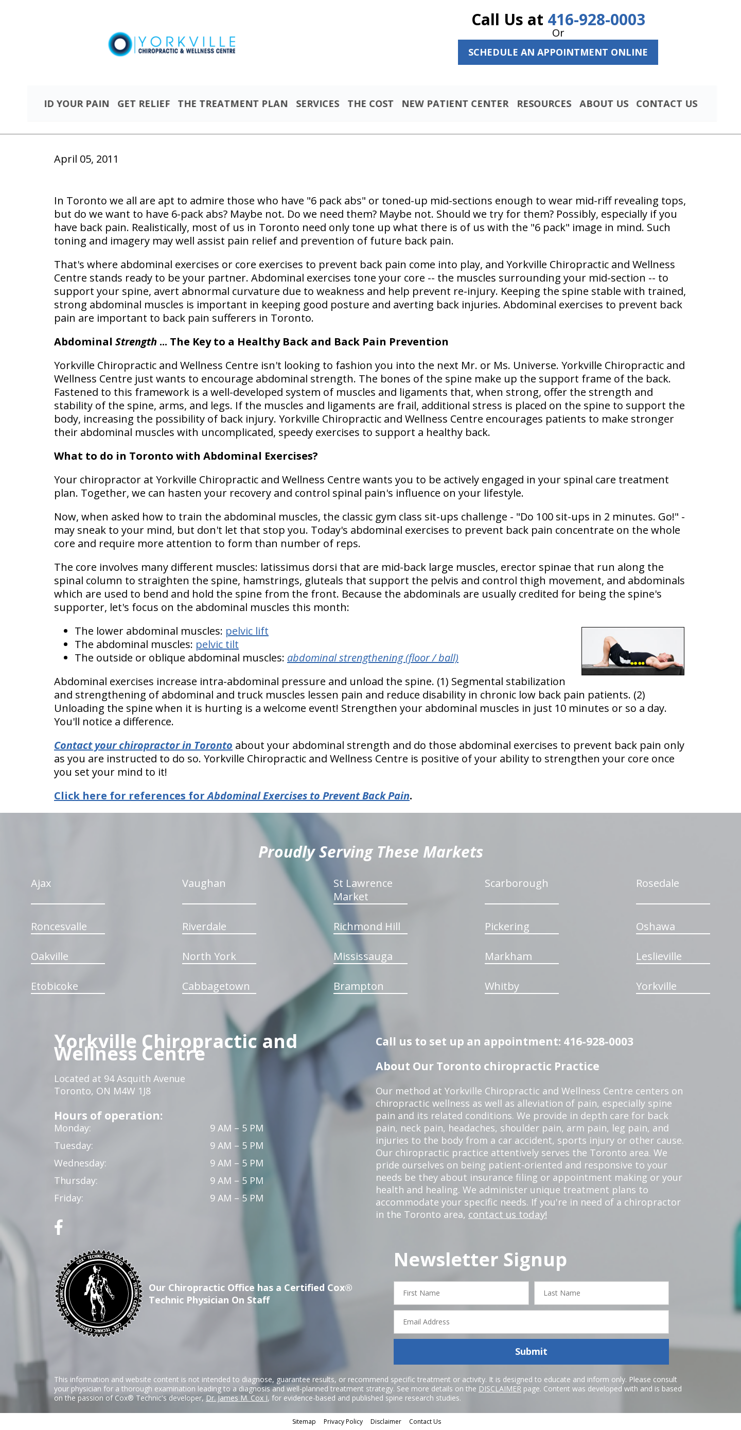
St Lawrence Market (363, 891)
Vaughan (204, 885)
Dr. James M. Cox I (237, 1399)
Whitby (502, 988)
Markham (508, 958)
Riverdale (204, 928)
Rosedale (657, 885)
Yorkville (656, 988)
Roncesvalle (59, 928)
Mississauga (363, 958)
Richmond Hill (366, 928)
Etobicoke (54, 988)
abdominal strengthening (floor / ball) (372, 659)
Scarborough (517, 885)
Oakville (49, 958)
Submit (531, 1353)
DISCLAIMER (500, 1389)
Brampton (358, 988)
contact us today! (506, 1216)
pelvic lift (247, 632)
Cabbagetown (216, 988)
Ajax (41, 885)
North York (209, 958)
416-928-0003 (596, 19)
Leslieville (659, 958)
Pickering (507, 928)
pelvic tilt (217, 646)
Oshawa (655, 928)
